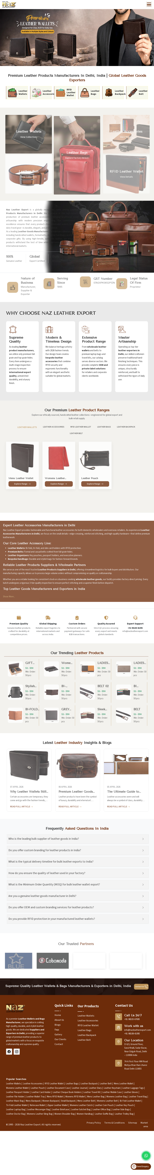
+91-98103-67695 (132, 1019)
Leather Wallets (86, 1015)
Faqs (57, 1029)
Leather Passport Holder (17, 1092)
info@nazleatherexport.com (137, 1030)
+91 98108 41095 (135, 628)
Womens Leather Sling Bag (39, 1114)
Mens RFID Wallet (55, 1096)
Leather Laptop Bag (15, 1109)
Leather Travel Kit (91, 1092)
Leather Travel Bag (138, 1096)
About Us (59, 1020)
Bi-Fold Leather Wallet (130, 1100)
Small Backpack (68, 1100)
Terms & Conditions (114, 1122)
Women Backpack (50, 1100)
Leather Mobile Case (112, 1092)
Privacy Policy (94, 1122)
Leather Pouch (38, 1088)
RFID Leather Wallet (88, 1025)
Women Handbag (85, 1114)
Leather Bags (84, 1030)
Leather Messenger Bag (38, 1109)
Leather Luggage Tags (133, 1088)
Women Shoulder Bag (64, 1114)
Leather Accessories (88, 1020)
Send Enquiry (140, 1166)
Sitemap (132, 1122)
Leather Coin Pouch (104, 1105)
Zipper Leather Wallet (57, 1105)
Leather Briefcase (60, 1109)
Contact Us (141, 986)
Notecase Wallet (37, 1105)
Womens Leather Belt (107, 1100)
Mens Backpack (33, 1100)
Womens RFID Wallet (75, 1096)
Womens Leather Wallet (17, 1088)
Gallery (58, 1034)
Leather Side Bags (121, 1109)
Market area (144, 1124)
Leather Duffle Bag (104, 1114)
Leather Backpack (87, 1035)
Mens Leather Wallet (123, 1083)
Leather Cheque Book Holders (67, 1092)
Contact (59, 1044)
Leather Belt (84, 1040)
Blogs (58, 1024)
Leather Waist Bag (15, 1100)
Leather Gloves (131, 1092)
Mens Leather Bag (95, 1096)
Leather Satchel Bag (80, 1109)
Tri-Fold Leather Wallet (17, 1105)
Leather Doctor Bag (15, 1114)
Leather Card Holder (41, 1092)
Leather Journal (79, 1088)
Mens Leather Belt (86, 1100)
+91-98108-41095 (132, 1033)
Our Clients (60, 1039)
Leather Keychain (112, 1088)
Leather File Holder (15, 1096)
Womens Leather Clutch (81, 1105)
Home (58, 1015)
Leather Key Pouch (125, 1105)
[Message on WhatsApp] (146, 1155)
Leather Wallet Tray (35, 1096)
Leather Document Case (58, 1088)
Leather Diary (95, 1088)
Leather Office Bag (101, 1109)
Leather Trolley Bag (124, 1114)
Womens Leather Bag (116, 1096)
